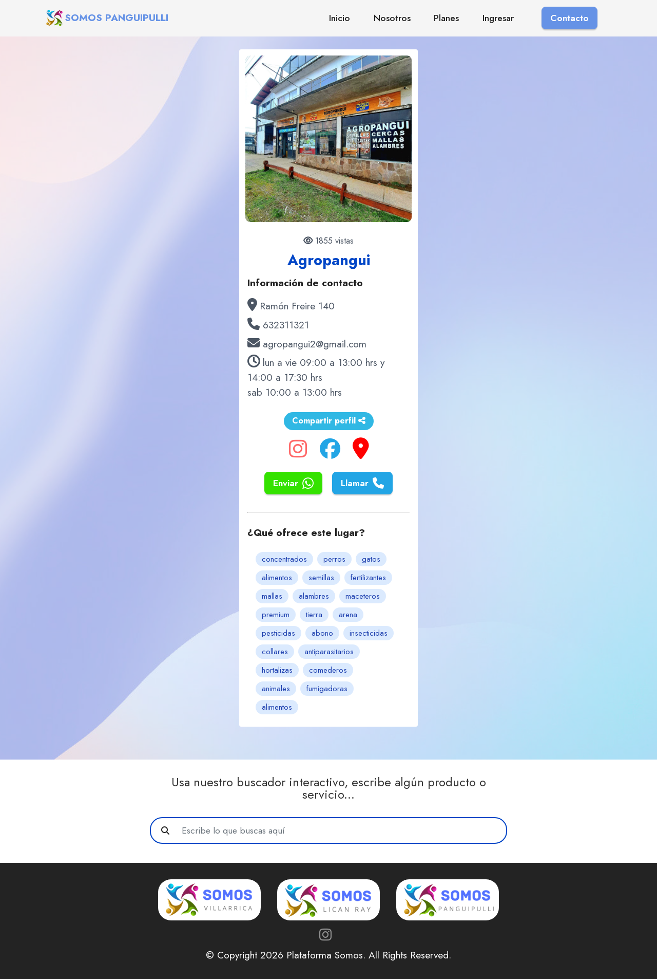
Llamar (362, 483)
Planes (446, 18)
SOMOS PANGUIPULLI (116, 18)
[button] (255, 138)
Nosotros (392, 18)
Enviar (293, 483)
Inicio (339, 18)
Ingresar (498, 18)
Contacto (569, 18)
